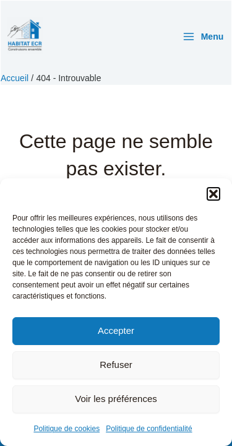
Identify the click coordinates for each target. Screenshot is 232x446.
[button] (213, 194)
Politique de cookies (66, 428)
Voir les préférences (116, 398)
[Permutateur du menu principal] (202, 36)
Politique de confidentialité (149, 428)
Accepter (116, 330)
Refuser (116, 364)
